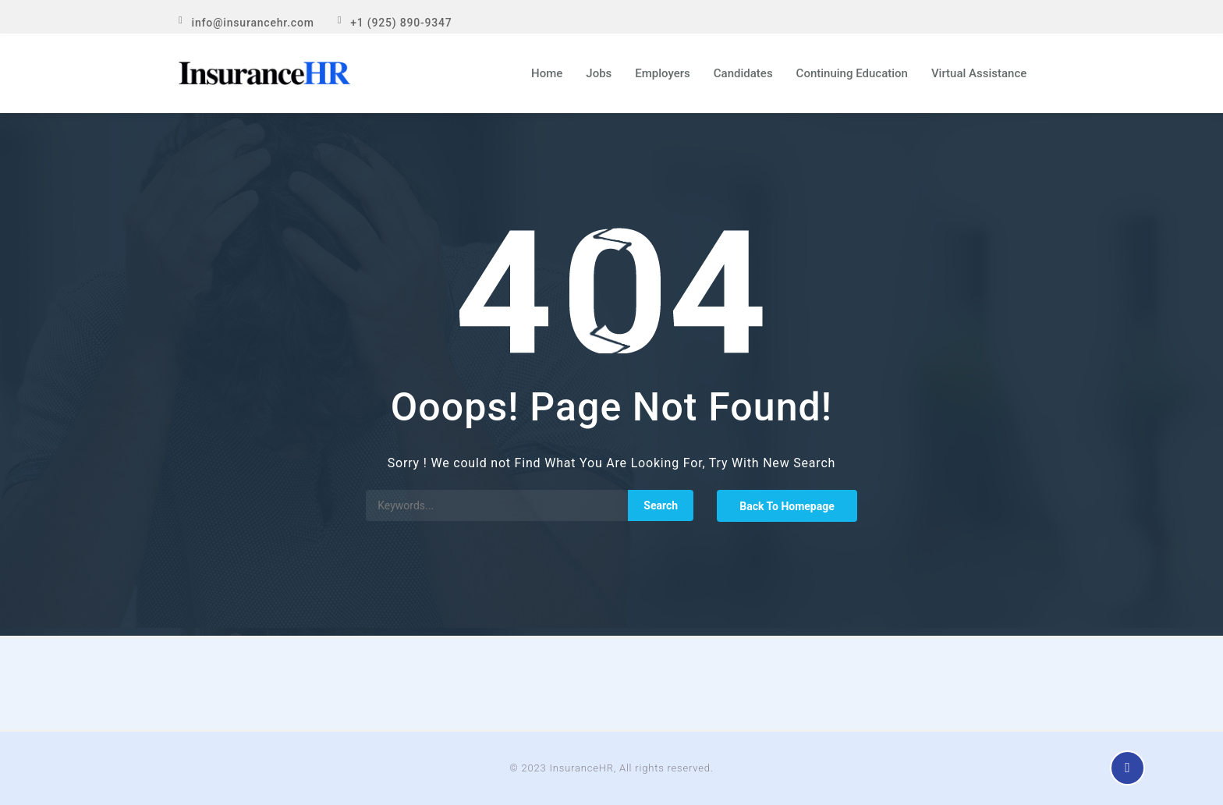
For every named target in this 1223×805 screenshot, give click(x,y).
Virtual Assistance (978, 73)
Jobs (599, 73)
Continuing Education (852, 73)
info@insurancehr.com (253, 22)
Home (546, 73)
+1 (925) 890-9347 (401, 22)
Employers (662, 73)
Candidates (743, 73)
